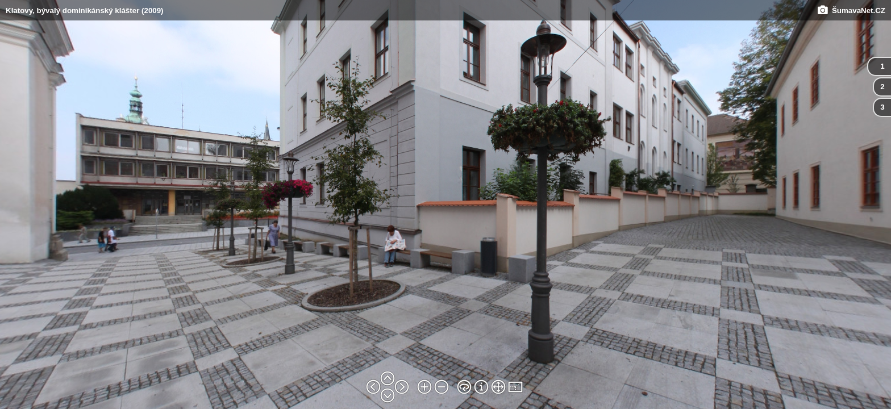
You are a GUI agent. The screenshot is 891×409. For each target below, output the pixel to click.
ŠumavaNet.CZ (851, 10)
